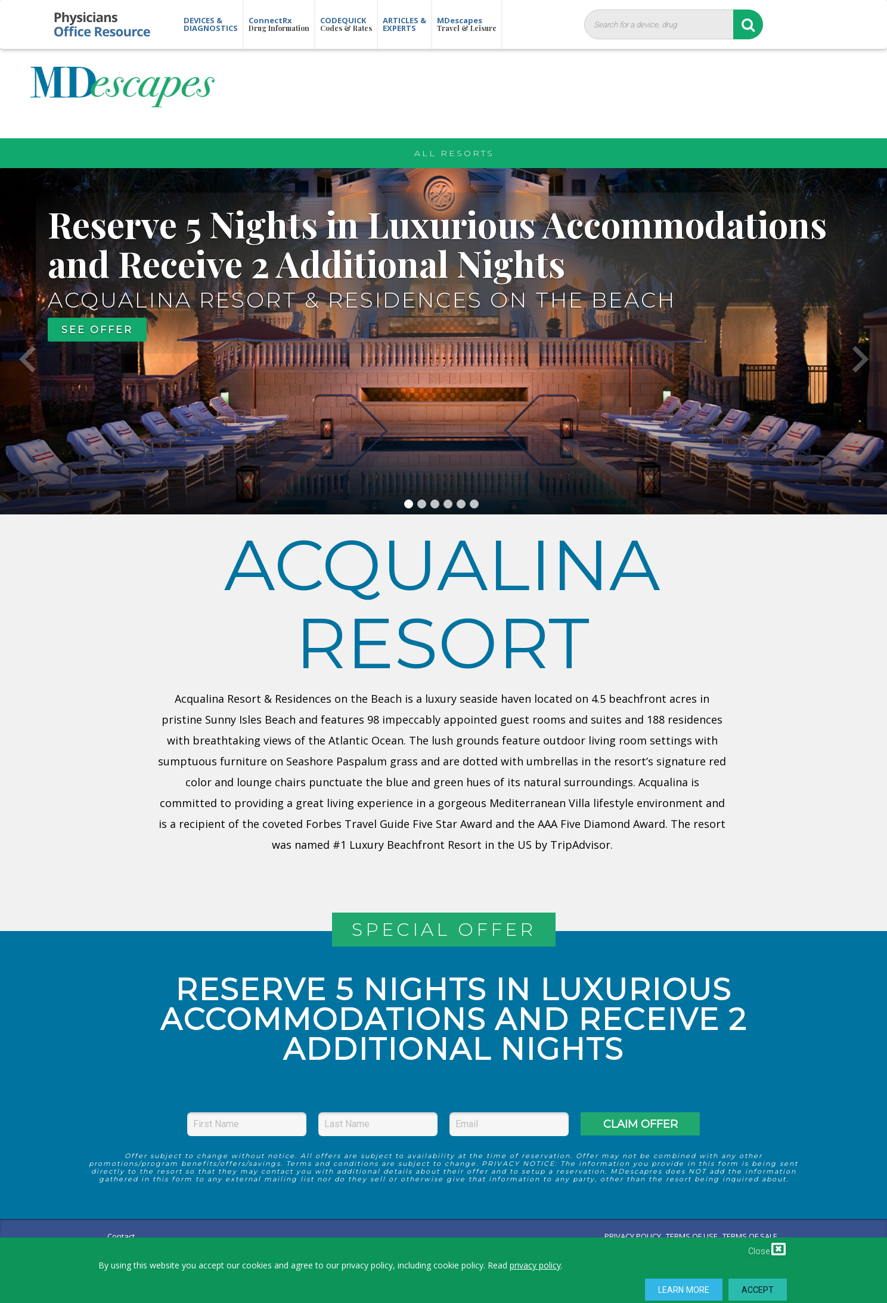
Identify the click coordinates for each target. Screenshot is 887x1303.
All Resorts (454, 153)
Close (767, 1248)
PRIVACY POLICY (632, 1236)
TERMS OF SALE (749, 1236)
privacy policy (535, 1265)
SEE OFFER (97, 330)
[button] (27, 341)
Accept (758, 1290)
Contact (121, 1236)
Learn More (683, 1290)
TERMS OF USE (692, 1236)
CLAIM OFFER (640, 1124)
